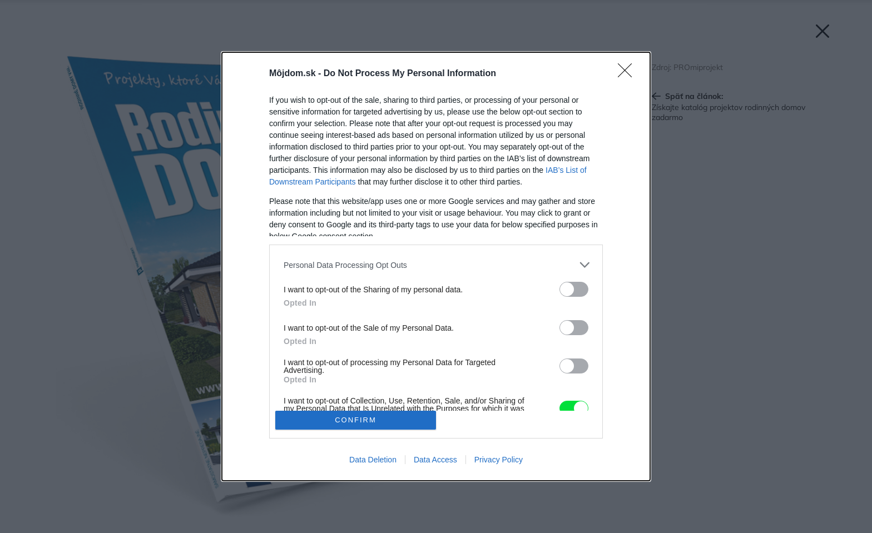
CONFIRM (355, 420)
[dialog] (436, 266)
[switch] (573, 289)
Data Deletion (373, 459)
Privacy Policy (498, 459)
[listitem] (436, 265)
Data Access (435, 459)
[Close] (628, 73)
